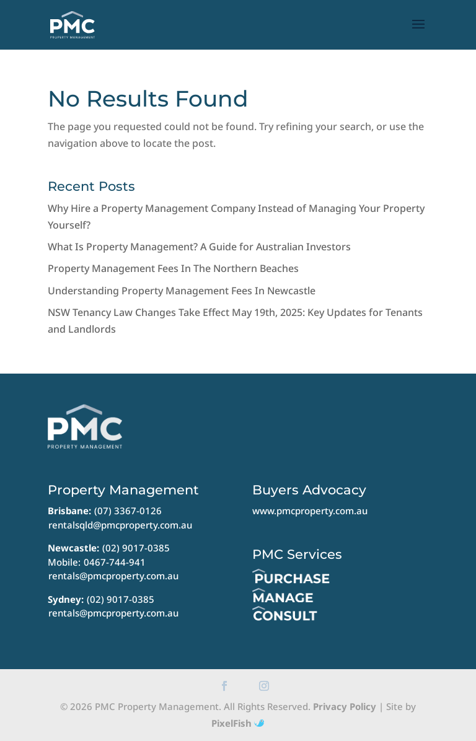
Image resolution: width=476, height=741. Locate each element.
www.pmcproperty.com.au (310, 510)
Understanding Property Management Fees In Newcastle (181, 290)
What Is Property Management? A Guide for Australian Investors (199, 246)
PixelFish (237, 723)
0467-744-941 (115, 562)
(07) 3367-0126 (128, 510)
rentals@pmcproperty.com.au (113, 575)
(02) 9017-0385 (136, 548)
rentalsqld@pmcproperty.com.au (120, 525)
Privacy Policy (344, 706)
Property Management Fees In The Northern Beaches (173, 268)
